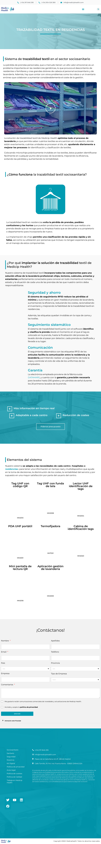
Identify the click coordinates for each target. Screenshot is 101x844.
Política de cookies (14, 774)
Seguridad (11, 757)
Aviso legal (11, 770)
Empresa (5, 673)
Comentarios (7, 684)
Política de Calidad (14, 777)
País (3, 663)
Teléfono (55, 652)
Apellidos (55, 641)
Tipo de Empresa (59, 674)
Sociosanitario (12, 750)
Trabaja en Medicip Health (14, 781)
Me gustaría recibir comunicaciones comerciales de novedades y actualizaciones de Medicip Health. (43, 701)
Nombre (5, 641)
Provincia (55, 663)
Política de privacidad (15, 767)
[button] (83, 9)
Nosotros (10, 760)
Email (4, 652)
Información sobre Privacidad (13, 721)
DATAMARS (34, 377)
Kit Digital (11, 763)
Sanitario (10, 753)
